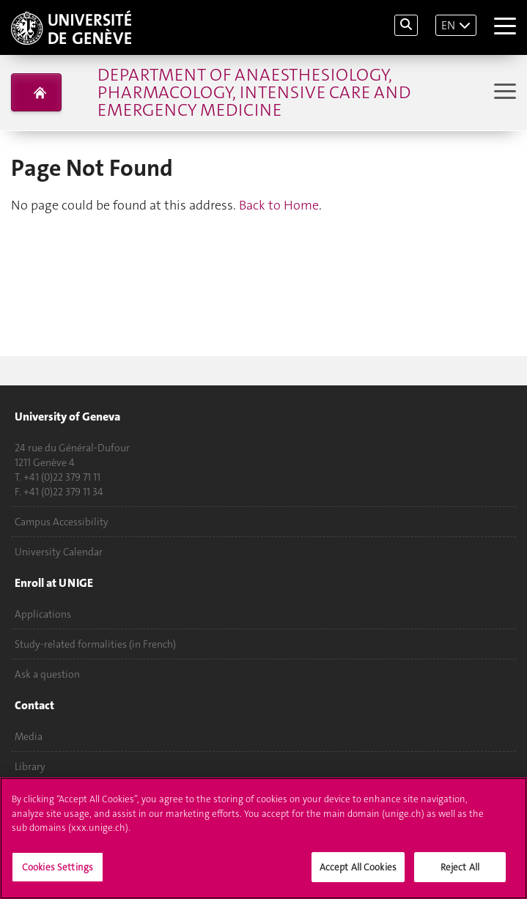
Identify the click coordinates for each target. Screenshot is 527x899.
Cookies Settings (57, 869)
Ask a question (47, 674)
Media (29, 736)
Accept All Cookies (358, 869)
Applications (43, 614)
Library (30, 766)
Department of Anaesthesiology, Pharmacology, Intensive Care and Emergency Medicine (253, 92)
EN (448, 25)
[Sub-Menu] (503, 93)
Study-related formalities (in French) (95, 644)
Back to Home (279, 205)
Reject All (460, 869)
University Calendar (59, 551)
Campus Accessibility (61, 521)
